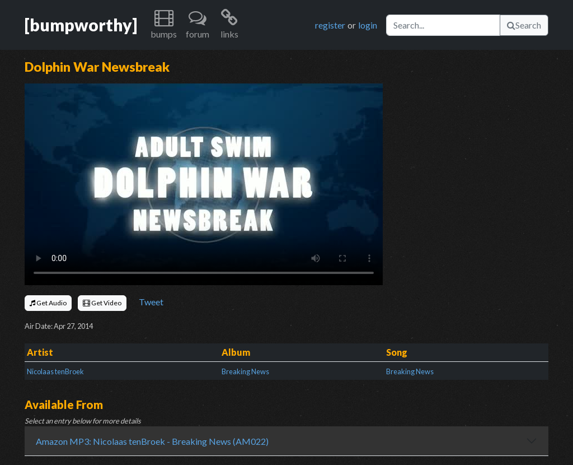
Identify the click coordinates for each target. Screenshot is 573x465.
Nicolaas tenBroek (55, 371)
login (367, 25)
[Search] (443, 25)
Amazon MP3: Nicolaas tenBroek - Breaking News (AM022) (152, 441)
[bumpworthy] (81, 25)
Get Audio (48, 303)
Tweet (151, 301)
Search (524, 25)
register (330, 25)
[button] (163, 24)
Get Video (102, 303)
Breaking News (245, 371)
